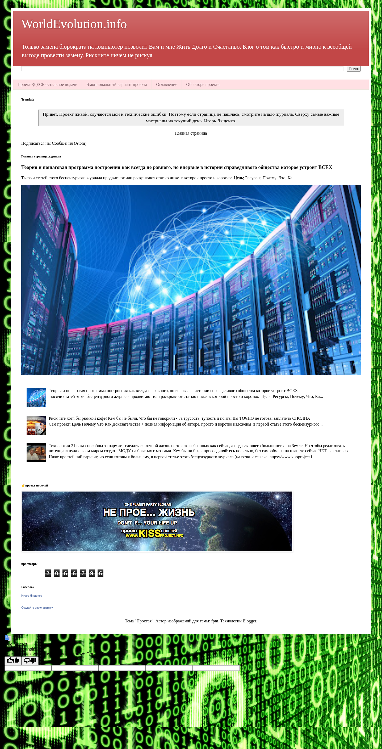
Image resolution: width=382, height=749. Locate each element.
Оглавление (166, 84)
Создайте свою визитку (37, 607)
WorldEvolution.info (74, 24)
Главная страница (191, 133)
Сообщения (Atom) (69, 143)
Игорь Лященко (31, 595)
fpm (214, 621)
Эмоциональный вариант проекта (116, 84)
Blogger (249, 621)
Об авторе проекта (203, 84)
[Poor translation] (30, 660)
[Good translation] (13, 660)
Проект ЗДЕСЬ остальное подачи (47, 84)
